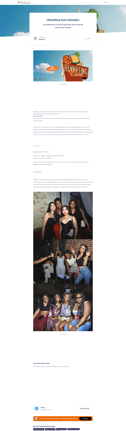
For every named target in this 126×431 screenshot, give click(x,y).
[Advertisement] (63, 97)
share (88, 38)
